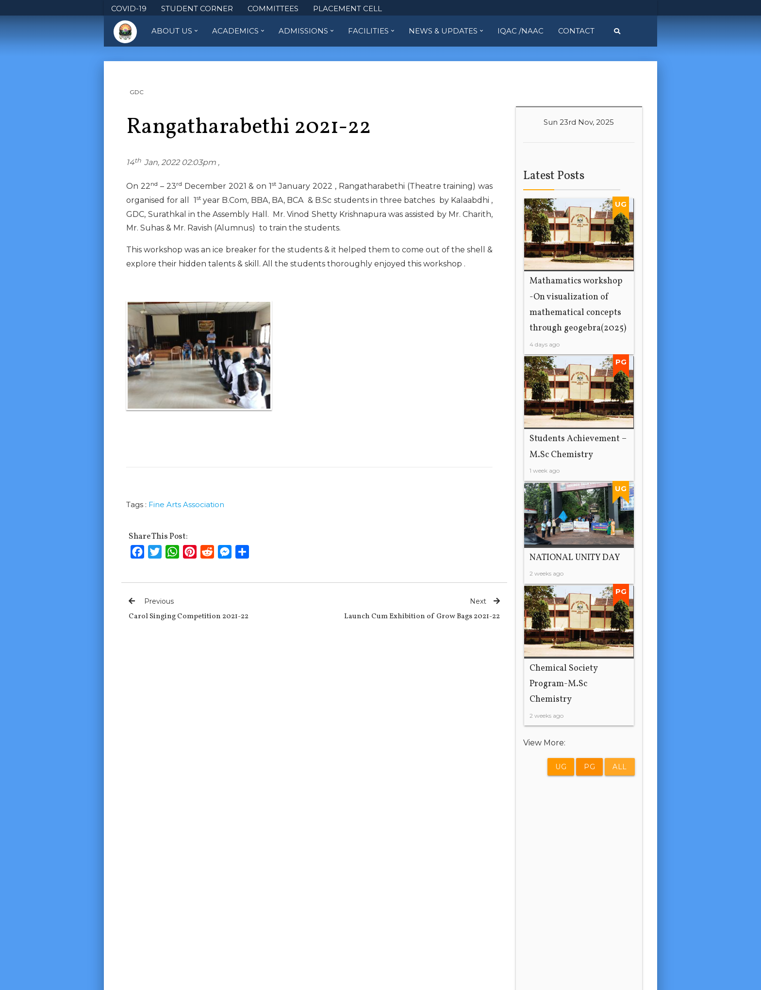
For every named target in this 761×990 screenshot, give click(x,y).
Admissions (306, 31)
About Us (174, 31)
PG (589, 766)
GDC (137, 92)
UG (560, 766)
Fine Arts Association (186, 504)
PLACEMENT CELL (347, 8)
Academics (238, 31)
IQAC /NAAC (520, 30)
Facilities (371, 31)
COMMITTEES (273, 8)
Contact (576, 30)
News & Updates (446, 31)
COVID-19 (129, 8)
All (619, 766)
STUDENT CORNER (197, 8)
